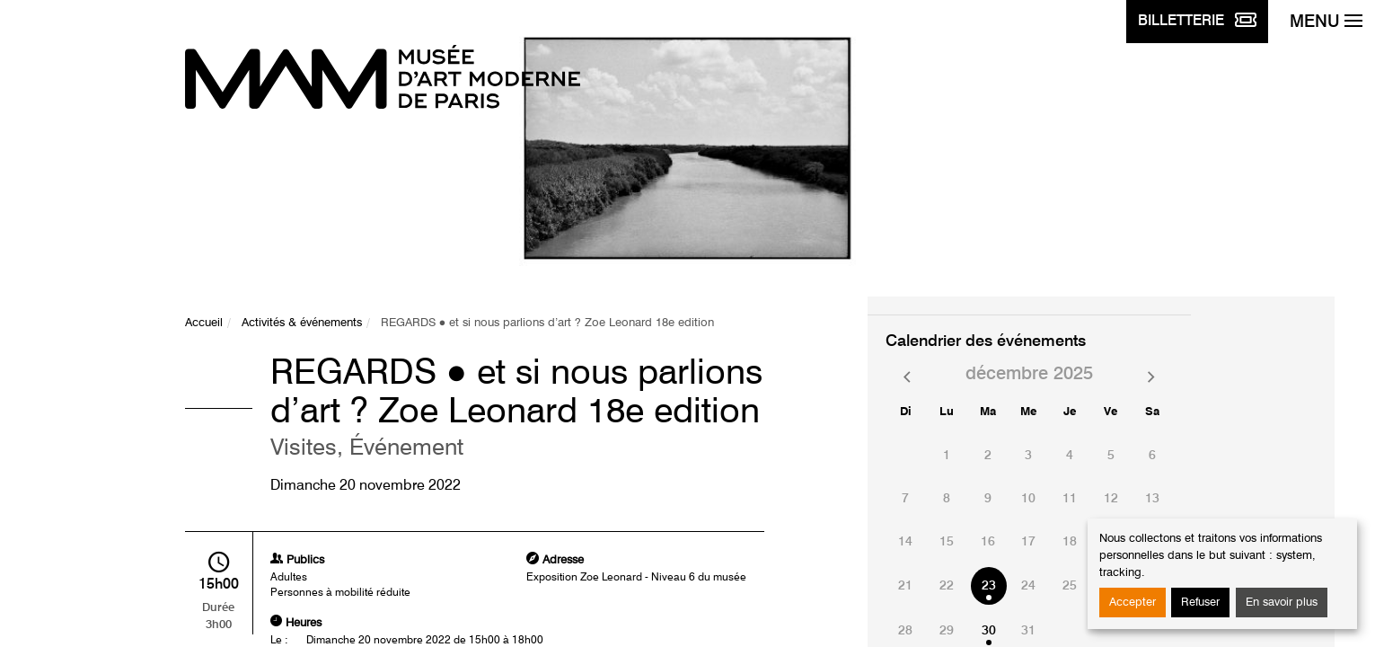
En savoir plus (1282, 602)
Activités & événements (302, 323)
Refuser (1200, 602)
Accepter (1132, 602)
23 (989, 586)
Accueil (204, 323)
